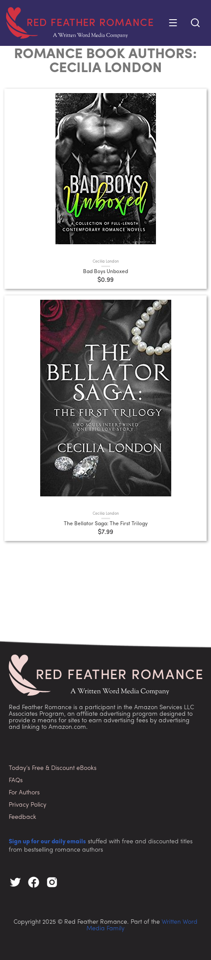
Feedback (22, 817)
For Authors (24, 793)
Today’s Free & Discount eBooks (53, 768)
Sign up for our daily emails (47, 842)
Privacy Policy (27, 805)
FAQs (16, 780)
